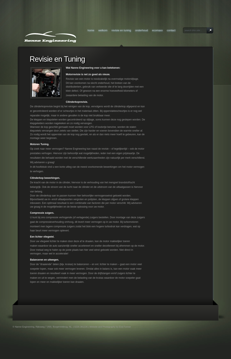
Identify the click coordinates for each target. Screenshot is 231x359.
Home (91, 30)
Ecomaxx (157, 30)
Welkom (102, 30)
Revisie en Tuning (121, 30)
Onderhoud (141, 30)
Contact (171, 30)
